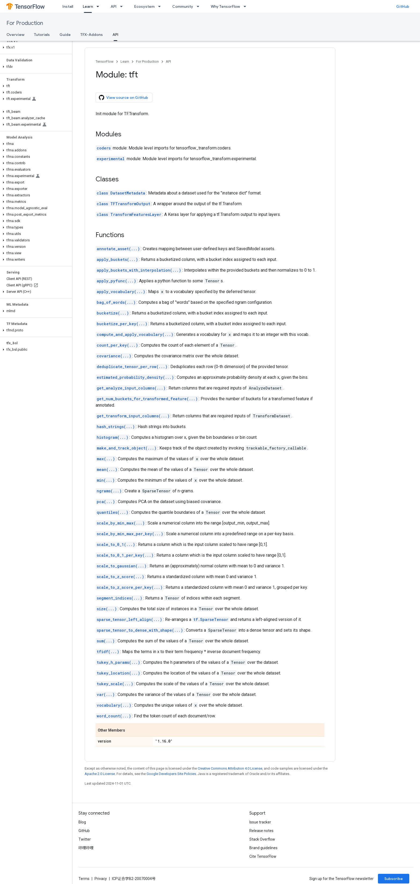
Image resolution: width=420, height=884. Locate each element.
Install (67, 6)
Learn (125, 61)
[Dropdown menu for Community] (199, 6)
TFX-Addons (91, 34)
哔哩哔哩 (85, 848)
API (114, 6)
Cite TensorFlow (262, 856)
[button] (35, 47)
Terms (83, 878)
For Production (24, 23)
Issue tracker (260, 822)
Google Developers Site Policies (171, 774)
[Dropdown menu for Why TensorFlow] (246, 6)
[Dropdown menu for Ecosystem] (161, 6)
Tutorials (42, 34)
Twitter (84, 839)
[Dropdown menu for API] (123, 6)
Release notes (261, 831)
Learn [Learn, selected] (88, 6)
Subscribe (393, 878)
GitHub (402, 6)
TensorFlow (105, 61)
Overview (15, 34)
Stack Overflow (262, 839)
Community (182, 6)
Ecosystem (144, 6)
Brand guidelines (263, 848)
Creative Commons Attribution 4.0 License (230, 768)
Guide (65, 34)
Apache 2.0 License (100, 774)
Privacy (101, 878)
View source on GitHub (123, 97)
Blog (82, 822)
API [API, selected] (115, 34)
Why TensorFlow (225, 6)
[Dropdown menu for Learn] (99, 6)
